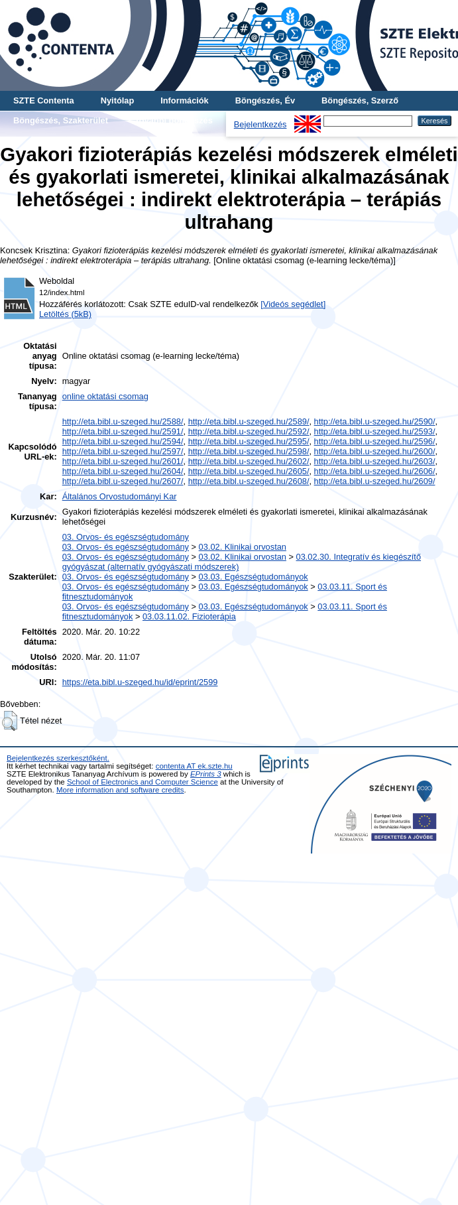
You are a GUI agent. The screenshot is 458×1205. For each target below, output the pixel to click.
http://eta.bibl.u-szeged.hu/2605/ (249, 471)
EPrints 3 (205, 774)
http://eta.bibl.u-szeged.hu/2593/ (374, 431)
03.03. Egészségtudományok (253, 577)
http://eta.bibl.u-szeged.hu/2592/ (249, 431)
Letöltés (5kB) (65, 314)
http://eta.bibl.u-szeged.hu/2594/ (123, 441)
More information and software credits (120, 790)
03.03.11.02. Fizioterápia (189, 616)
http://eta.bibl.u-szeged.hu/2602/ (249, 461)
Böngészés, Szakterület (60, 120)
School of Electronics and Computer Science (142, 782)
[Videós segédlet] (292, 304)
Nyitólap (117, 100)
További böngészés (174, 120)
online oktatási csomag (105, 396)
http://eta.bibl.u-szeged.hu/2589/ (249, 421)
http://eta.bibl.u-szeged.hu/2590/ (374, 421)
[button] (9, 721)
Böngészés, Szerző (359, 100)
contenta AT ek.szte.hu (194, 766)
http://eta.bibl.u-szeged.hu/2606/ (374, 471)
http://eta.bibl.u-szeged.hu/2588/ (123, 421)
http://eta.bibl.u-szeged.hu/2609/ (374, 481)
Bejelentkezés (260, 124)
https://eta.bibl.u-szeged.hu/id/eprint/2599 (140, 682)
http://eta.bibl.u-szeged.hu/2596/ (374, 441)
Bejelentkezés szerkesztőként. (58, 758)
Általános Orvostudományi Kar (119, 496)
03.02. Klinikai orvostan (242, 547)
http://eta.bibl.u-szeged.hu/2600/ (374, 451)
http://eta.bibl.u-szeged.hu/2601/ (123, 461)
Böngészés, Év (265, 100)
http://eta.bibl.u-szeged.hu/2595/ (249, 441)
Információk (184, 100)
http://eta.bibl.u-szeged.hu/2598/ (249, 451)
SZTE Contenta (43, 100)
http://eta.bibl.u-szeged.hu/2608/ (249, 481)
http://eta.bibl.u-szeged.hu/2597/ (123, 451)
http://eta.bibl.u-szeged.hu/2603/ (374, 461)
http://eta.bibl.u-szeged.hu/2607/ (123, 481)
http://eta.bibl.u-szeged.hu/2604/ (123, 471)
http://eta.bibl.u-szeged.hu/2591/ (123, 431)
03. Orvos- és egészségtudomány (125, 537)
